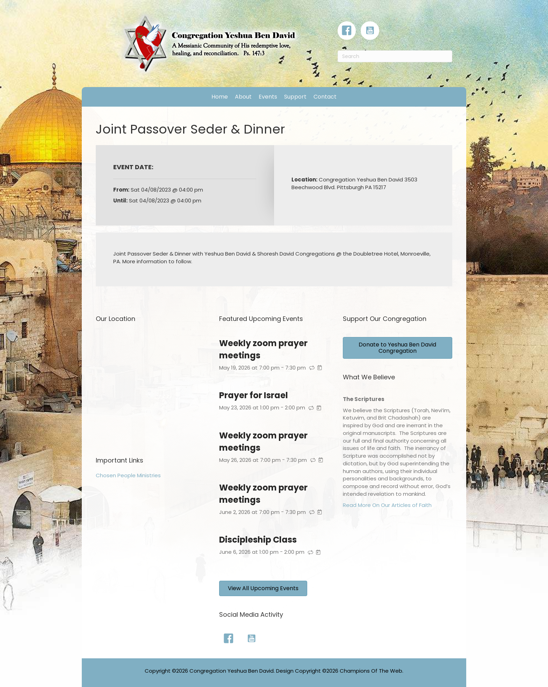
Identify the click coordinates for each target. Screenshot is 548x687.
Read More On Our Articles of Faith (387, 505)
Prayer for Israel (253, 395)
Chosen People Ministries (128, 475)
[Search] (395, 56)
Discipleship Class (258, 539)
